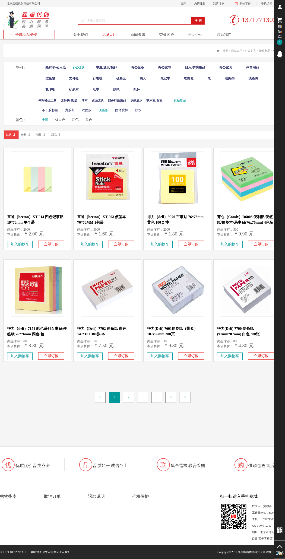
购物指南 (8, 496)
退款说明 (96, 496)
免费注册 (199, 3)
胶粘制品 (264, 50)
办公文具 (250, 50)
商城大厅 (236, 50)
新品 (54, 134)
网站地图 (36, 552)
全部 (45, 119)
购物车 (244, 3)
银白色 (60, 119)
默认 (9, 134)
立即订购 (51, 244)
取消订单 (52, 496)
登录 (184, 3)
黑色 (89, 119)
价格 (24, 134)
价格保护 (140, 496)
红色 (75, 119)
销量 (39, 134)
